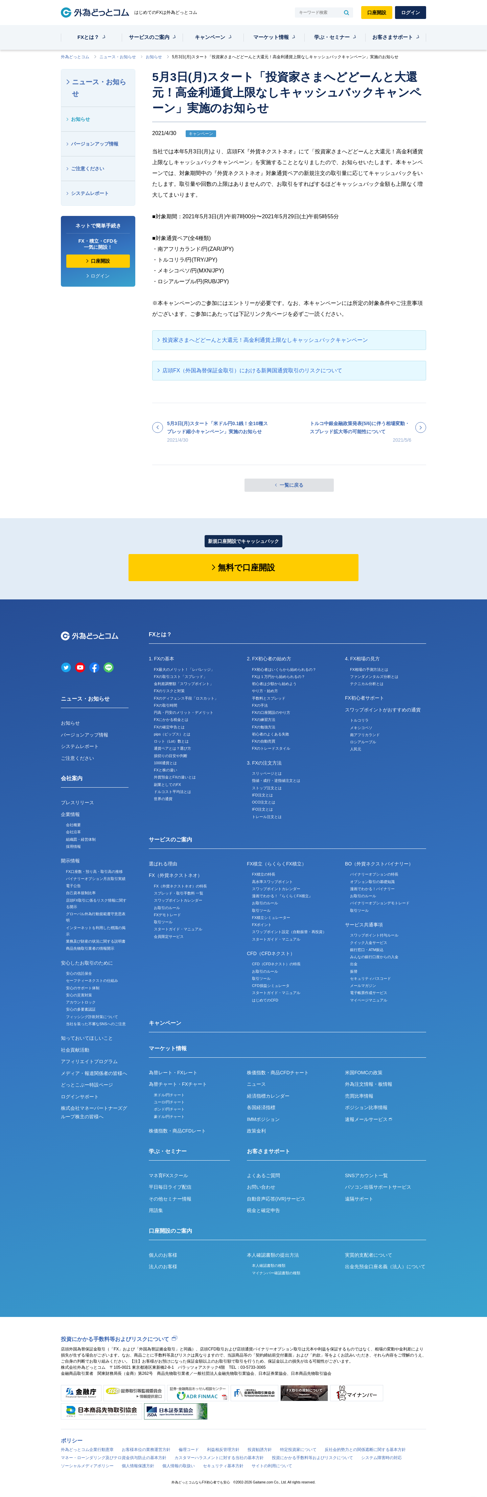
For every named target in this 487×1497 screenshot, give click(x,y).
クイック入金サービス (368, 943)
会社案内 (72, 778)
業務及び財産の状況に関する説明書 (95, 941)
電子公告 (73, 886)
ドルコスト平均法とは (172, 792)
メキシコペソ (361, 728)
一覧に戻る (291, 485)
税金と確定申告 (263, 1210)
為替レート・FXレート (173, 1072)
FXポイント (262, 925)
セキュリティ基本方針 (223, 1465)
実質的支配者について (368, 1255)
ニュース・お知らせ (117, 56)
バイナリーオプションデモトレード (380, 903)
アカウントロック (81, 1002)
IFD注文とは (262, 795)
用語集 (156, 1210)
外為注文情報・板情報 (368, 1084)
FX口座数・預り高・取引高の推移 (94, 871)
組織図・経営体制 (81, 839)
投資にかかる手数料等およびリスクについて (115, 1339)
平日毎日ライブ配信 (170, 1187)
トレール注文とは (267, 817)
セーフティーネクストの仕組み (92, 980)
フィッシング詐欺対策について (92, 1017)
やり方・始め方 (265, 691)
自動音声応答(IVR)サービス (276, 1199)
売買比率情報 (359, 1096)
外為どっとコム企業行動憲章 (87, 1449)
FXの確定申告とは (169, 727)
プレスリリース (77, 802)
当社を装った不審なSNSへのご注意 (96, 1024)
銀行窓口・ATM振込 (367, 950)
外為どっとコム (75, 56)
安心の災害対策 (79, 995)
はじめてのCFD (265, 1000)
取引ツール (163, 922)
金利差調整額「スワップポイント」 (183, 684)
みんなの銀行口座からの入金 (374, 957)
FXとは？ (88, 37)
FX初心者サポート (364, 698)
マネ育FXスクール (168, 1175)
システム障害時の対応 (381, 1457)
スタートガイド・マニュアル (178, 929)
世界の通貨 (163, 799)
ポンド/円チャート (169, 1109)
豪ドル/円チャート (169, 1117)
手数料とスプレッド (268, 698)
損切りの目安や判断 (170, 756)
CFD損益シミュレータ (270, 986)
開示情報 (70, 860)
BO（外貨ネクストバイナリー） (379, 863)
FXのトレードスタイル (271, 748)
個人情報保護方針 (138, 1465)
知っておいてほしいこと (87, 1038)
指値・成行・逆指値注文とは (276, 780)
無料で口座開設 (246, 567)
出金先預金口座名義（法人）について (385, 1266)
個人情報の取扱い (178, 1465)
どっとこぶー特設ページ (87, 1084)
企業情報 (70, 814)
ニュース (256, 1084)
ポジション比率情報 (366, 1107)
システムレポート (90, 193)
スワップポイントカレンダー (178, 900)
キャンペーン (210, 37)
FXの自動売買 (263, 741)
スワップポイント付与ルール (374, 935)
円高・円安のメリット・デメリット (183, 712)
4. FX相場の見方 (362, 658)
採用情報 (73, 846)
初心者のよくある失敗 (270, 734)
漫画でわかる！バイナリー (372, 889)
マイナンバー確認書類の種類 (276, 1273)
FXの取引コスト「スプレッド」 (180, 677)
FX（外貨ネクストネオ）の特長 (180, 886)
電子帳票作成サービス (368, 993)
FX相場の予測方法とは (369, 669)
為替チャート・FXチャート (178, 1084)
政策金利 (256, 1130)
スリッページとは (267, 773)
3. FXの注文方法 (264, 763)
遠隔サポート (359, 1199)
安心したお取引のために (87, 963)
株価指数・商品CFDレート (177, 1130)
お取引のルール (167, 908)
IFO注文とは (262, 809)
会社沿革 (73, 832)
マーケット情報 (271, 37)
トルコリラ (359, 720)
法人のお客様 (163, 1266)
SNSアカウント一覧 (366, 1175)
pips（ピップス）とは (172, 734)
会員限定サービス (169, 936)
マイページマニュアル (368, 1000)
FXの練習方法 (263, 720)
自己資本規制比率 (81, 893)
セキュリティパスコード (370, 978)
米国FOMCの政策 (363, 1072)
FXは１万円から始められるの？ (278, 677)
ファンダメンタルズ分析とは (374, 677)
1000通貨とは (165, 763)
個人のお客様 (163, 1255)
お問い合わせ (261, 1187)
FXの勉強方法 (263, 727)
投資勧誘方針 (260, 1449)
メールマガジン (363, 986)
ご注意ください (87, 168)
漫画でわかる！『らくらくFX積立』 (282, 896)
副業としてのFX (167, 785)
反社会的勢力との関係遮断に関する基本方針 (365, 1449)
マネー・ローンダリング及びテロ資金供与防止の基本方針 (113, 1457)
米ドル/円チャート (169, 1095)
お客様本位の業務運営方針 (146, 1449)
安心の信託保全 (79, 973)
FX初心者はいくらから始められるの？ (284, 669)
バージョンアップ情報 (94, 144)
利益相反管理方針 (223, 1449)
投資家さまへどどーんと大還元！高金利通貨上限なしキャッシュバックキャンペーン (265, 340)
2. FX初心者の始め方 (269, 658)
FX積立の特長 (263, 874)
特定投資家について (298, 1449)
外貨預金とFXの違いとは (175, 777)
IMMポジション (263, 1119)
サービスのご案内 (149, 37)
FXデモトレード (167, 915)
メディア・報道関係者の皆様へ (94, 1073)
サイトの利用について (272, 1465)
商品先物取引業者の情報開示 (90, 948)
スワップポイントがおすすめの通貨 (383, 709)
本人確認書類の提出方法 (273, 1255)
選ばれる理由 (163, 863)
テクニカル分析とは (367, 684)
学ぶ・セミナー (332, 37)
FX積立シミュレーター (271, 918)
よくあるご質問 (263, 1175)
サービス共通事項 (364, 924)
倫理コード (189, 1449)
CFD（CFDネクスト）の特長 (276, 964)
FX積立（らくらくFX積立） (276, 863)
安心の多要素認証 (81, 1009)
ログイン (410, 12)
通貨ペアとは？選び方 (172, 748)
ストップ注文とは (267, 788)
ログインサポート (80, 1096)
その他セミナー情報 (170, 1199)
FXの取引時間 (165, 705)
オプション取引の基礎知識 (372, 882)
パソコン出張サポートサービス (378, 1187)
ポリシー (72, 1441)
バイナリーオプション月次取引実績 (95, 879)
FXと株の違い (165, 770)
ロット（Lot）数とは (171, 741)
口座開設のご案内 (170, 1231)
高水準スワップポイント (272, 882)
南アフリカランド (365, 735)
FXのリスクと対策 (169, 691)
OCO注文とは (263, 802)
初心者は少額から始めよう (274, 684)
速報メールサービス (368, 1119)
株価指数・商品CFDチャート (278, 1072)
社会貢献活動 (75, 1050)
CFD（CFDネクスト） (271, 953)
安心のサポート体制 (82, 988)
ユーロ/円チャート (169, 1102)
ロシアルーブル (363, 742)
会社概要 (73, 825)
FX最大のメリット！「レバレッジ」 (184, 669)
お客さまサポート (392, 37)
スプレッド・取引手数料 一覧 (178, 893)
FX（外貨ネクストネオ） (175, 875)
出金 (353, 964)
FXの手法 (260, 705)
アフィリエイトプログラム (89, 1061)
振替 (353, 971)
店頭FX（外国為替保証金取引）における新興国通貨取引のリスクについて (252, 370)
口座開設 (376, 12)
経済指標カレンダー (268, 1096)
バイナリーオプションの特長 (374, 874)
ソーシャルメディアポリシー (87, 1465)
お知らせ (154, 56)
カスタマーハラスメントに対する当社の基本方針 (219, 1457)
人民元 (355, 749)
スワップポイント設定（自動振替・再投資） (289, 932)
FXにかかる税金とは (171, 720)
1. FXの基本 (161, 658)
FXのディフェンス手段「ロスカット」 (186, 698)
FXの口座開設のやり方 (271, 712)
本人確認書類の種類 (268, 1265)
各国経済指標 (261, 1107)
